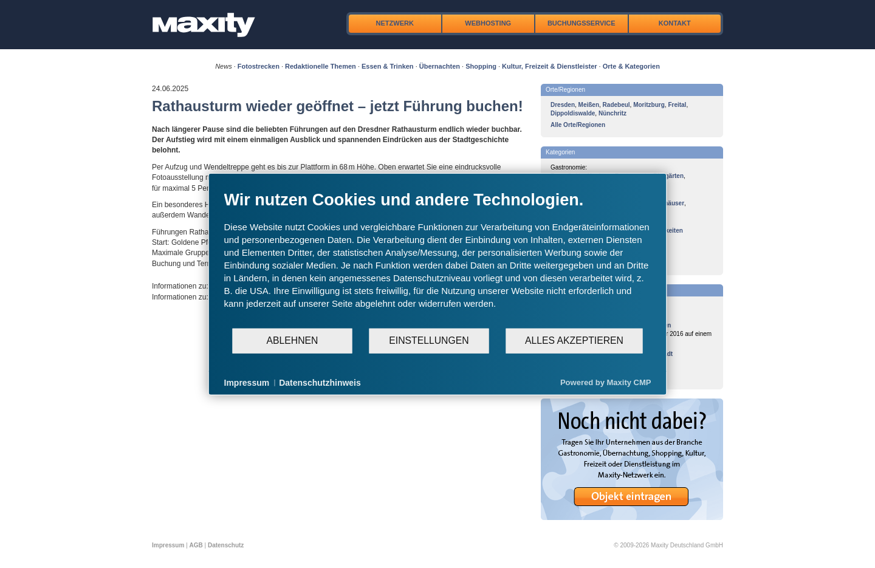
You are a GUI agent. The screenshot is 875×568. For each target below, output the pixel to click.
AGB (196, 545)
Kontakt (675, 23)
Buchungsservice (581, 23)
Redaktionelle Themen (320, 66)
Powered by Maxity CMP (605, 382)
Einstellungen (428, 340)
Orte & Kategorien (631, 66)
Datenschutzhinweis (320, 382)
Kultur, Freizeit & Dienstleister (549, 66)
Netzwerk (395, 23)
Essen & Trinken (388, 66)
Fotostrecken (259, 66)
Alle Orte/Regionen (578, 124)
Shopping (480, 66)
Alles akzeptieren (574, 340)
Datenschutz (226, 545)
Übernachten (439, 66)
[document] (437, 258)
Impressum (168, 545)
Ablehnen (292, 340)
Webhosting (488, 23)
